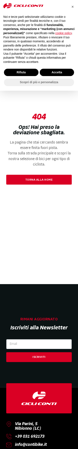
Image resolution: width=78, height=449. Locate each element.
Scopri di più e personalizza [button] (39, 82)
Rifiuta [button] (21, 72)
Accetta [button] (57, 72)
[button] (72, 6)
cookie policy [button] (63, 33)
